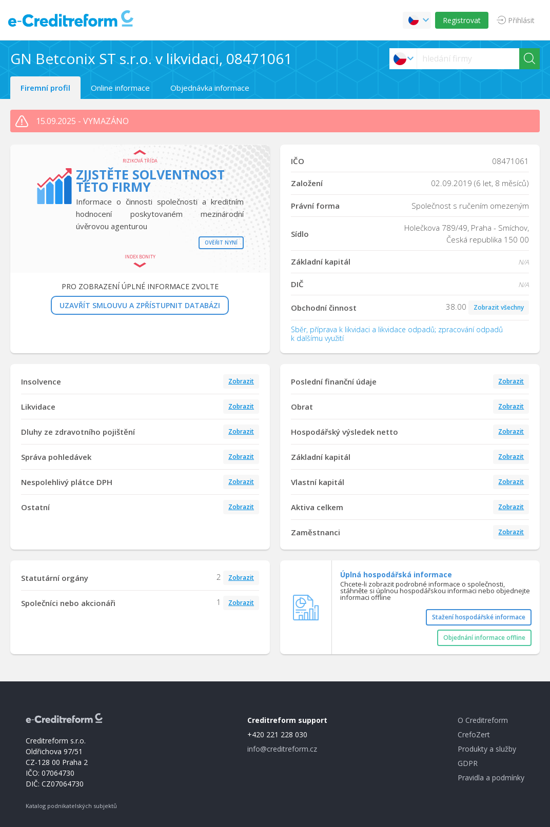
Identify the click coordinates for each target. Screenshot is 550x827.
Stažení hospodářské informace (478, 617)
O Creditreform (483, 720)
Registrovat (462, 20)
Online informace (120, 88)
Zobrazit (241, 381)
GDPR (468, 763)
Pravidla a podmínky (491, 777)
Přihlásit (521, 20)
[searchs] (468, 58)
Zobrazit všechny (499, 307)
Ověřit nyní (221, 242)
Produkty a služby (487, 749)
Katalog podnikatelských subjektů (71, 806)
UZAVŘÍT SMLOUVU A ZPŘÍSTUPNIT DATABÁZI (140, 305)
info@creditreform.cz (282, 749)
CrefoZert (474, 734)
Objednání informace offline (484, 637)
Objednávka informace (209, 88)
